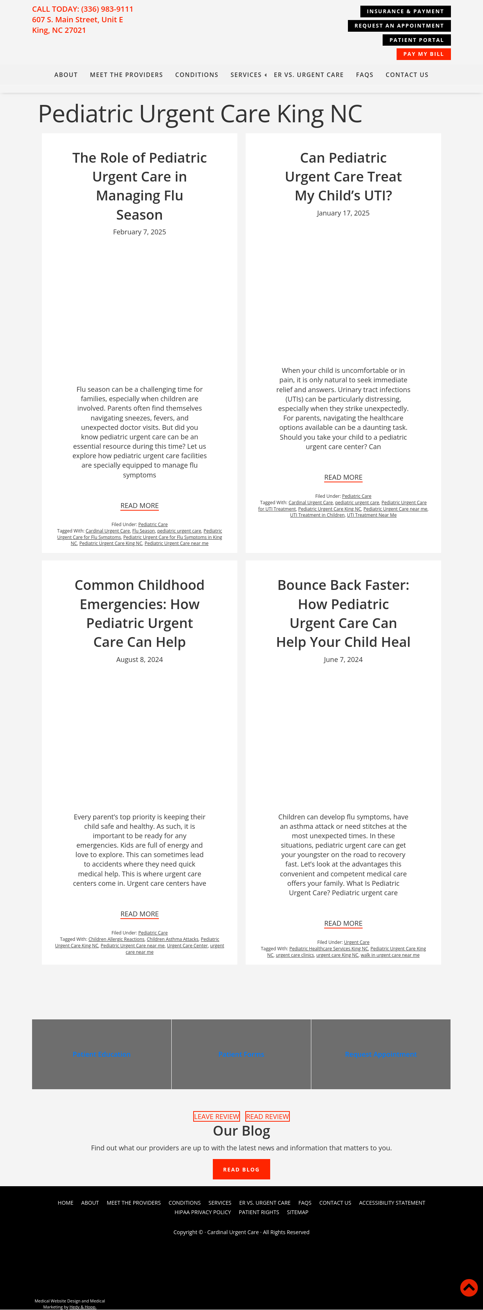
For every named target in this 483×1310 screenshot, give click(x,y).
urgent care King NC (337, 955)
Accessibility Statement (392, 1203)
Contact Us (407, 75)
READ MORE (139, 505)
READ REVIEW (267, 1116)
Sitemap (298, 1212)
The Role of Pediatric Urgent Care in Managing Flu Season (139, 186)
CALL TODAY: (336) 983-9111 (83, 9)
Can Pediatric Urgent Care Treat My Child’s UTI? (343, 176)
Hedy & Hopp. (82, 1307)
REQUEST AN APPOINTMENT (398, 25)
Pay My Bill (423, 53)
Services (246, 75)
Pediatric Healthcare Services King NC (328, 948)
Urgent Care (357, 942)
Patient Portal (416, 39)
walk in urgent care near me (390, 955)
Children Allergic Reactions (116, 939)
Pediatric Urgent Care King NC (110, 543)
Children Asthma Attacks (172, 939)
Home (66, 1203)
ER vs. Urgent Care (309, 75)
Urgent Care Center (187, 945)
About (66, 75)
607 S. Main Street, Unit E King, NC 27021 (77, 24)
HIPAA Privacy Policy (203, 1212)
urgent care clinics (295, 955)
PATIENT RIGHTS (259, 1212)
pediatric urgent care (179, 531)
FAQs (365, 75)
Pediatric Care (153, 524)
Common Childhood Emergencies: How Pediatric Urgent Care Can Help (139, 613)
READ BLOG (241, 1170)
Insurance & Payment (404, 11)
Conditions (196, 75)
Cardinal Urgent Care (108, 531)
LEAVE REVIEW (216, 1116)
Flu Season (143, 531)
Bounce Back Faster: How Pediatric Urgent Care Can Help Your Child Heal (343, 613)
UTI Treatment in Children (317, 515)
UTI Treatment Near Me (372, 515)
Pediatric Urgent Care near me (176, 543)
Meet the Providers (126, 75)
